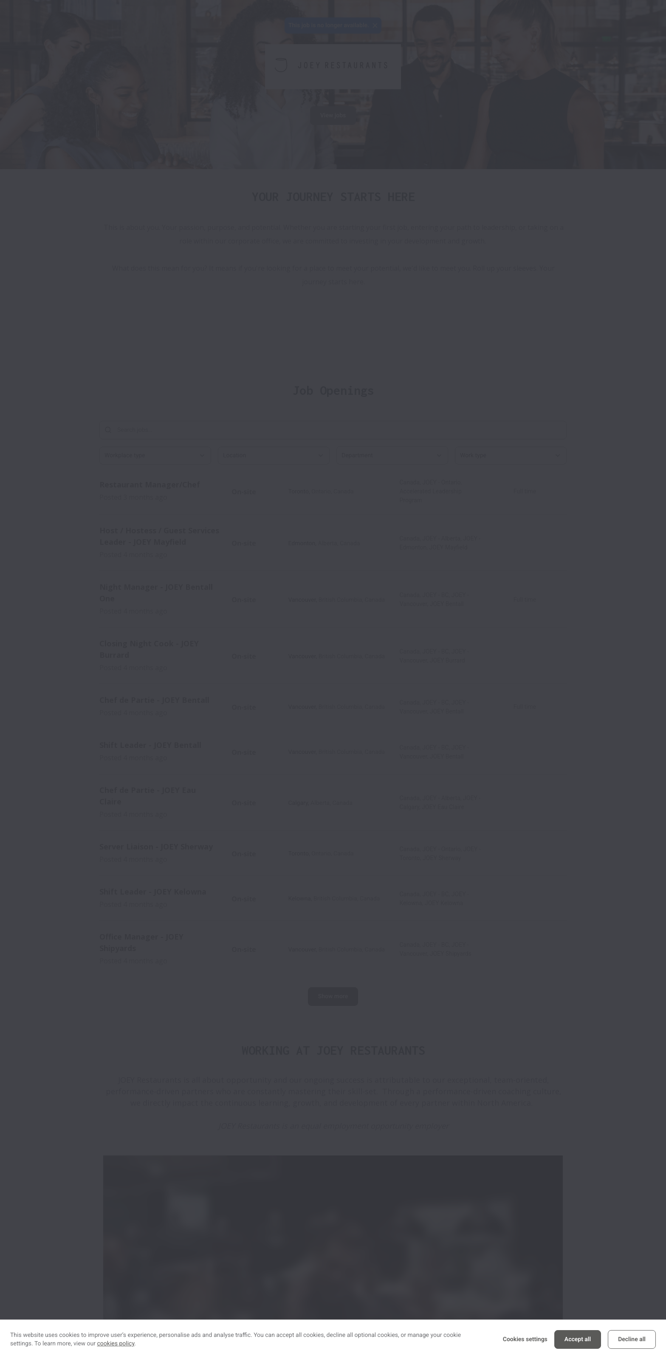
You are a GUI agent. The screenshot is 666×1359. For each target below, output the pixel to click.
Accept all (577, 1339)
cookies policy (116, 1343)
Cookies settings (525, 1339)
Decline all (632, 1339)
